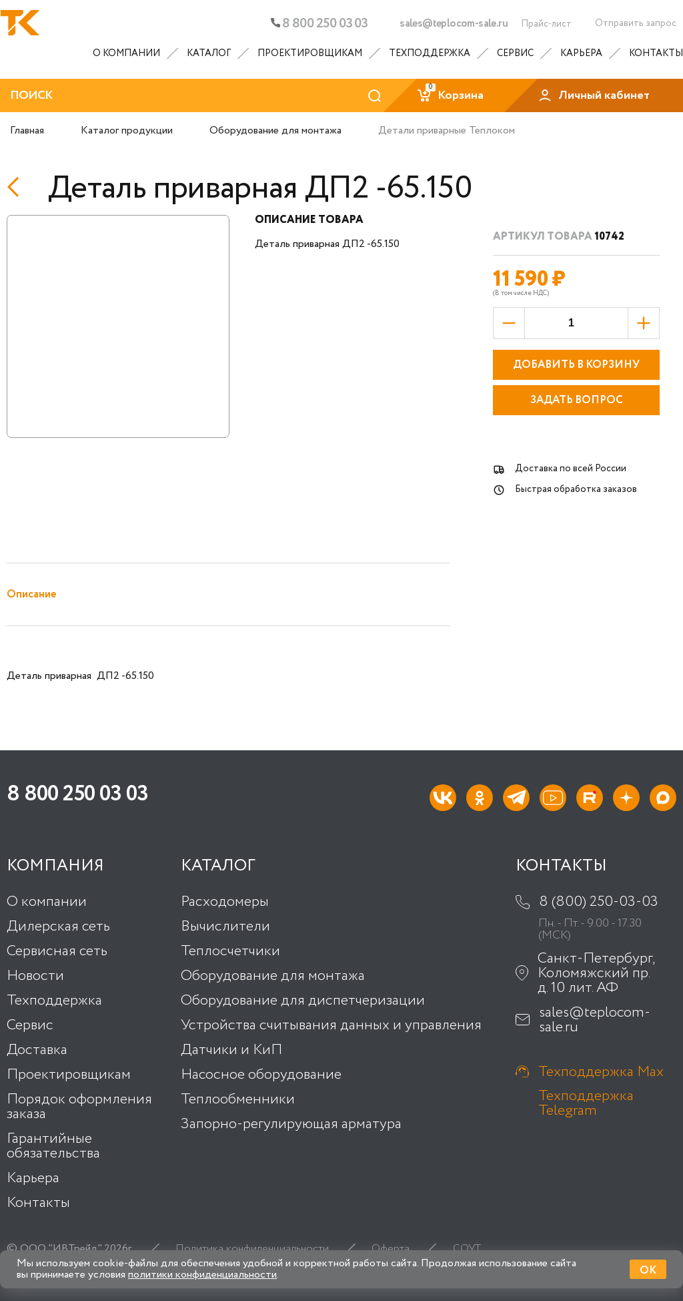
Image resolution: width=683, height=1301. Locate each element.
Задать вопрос (576, 400)
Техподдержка (429, 53)
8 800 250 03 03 (319, 24)
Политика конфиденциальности (252, 1249)
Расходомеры (225, 901)
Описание (31, 594)
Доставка (37, 1050)
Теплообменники (238, 1099)
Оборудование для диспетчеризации (303, 1000)
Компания (55, 866)
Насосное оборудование (261, 1074)
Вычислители (225, 926)
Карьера (581, 53)
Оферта (391, 1249)
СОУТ (467, 1249)
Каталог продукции (127, 130)
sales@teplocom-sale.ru (454, 24)
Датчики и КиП (231, 1050)
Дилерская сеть (58, 926)
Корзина (450, 95)
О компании (126, 53)
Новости (35, 976)
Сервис (515, 53)
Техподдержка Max (601, 1071)
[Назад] (17, 187)
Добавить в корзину (576, 364)
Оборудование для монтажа (275, 130)
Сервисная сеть (57, 951)
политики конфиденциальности (202, 1274)
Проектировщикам (309, 53)
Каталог (209, 53)
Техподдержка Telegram (586, 1102)
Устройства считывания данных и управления (331, 1025)
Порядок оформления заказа (79, 1106)
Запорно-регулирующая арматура (291, 1124)
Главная (27, 130)
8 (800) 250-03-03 (598, 901)
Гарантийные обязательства (53, 1146)
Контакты (656, 53)
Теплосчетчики (230, 951)
